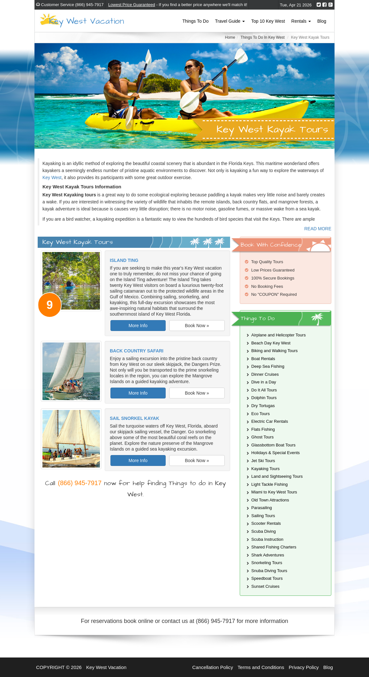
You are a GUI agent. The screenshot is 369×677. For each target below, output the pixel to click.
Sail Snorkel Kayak (134, 418)
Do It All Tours (264, 390)
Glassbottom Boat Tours (273, 445)
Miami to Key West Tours (274, 492)
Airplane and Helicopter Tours (278, 335)
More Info (138, 325)
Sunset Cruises (265, 586)
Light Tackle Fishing (269, 484)
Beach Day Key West (270, 343)
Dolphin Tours (263, 397)
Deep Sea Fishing (267, 366)
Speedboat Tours (266, 578)
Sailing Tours (263, 515)
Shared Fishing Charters (273, 547)
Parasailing (261, 507)
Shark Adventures (267, 555)
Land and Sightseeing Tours (277, 476)
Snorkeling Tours (266, 562)
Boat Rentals (263, 358)
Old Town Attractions (270, 500)
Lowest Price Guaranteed (131, 4)
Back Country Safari (136, 350)
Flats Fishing (263, 429)
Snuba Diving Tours (269, 570)
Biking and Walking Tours (274, 350)
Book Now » (197, 325)
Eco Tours (260, 413)
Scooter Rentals (266, 523)
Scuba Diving (263, 531)
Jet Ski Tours (263, 460)
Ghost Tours (262, 437)
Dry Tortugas (263, 405)
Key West (52, 177)
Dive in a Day (263, 382)
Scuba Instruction (267, 539)
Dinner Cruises (265, 374)
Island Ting (124, 260)
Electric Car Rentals (269, 421)
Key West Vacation (86, 20)
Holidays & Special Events (275, 452)
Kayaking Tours (265, 468)
